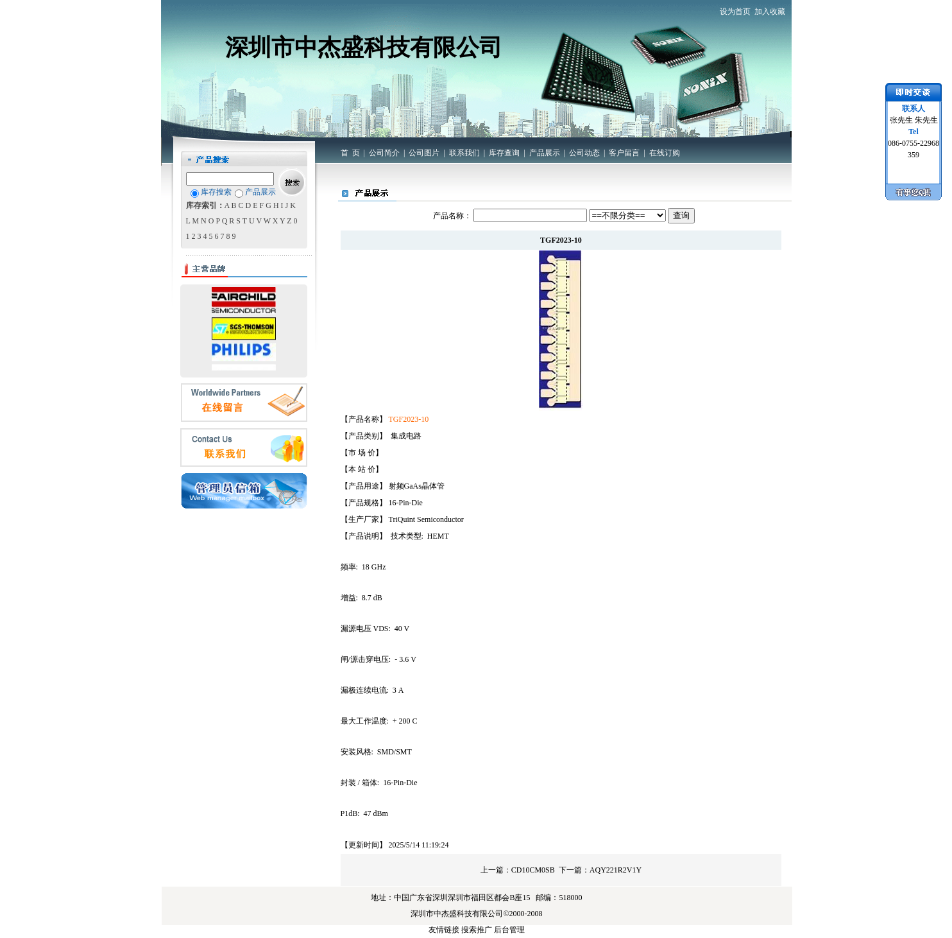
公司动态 (584, 152)
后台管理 (509, 929)
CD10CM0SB (533, 869)
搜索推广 (476, 929)
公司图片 (424, 152)
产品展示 (544, 152)
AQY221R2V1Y (616, 869)
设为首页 (735, 11)
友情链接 (444, 929)
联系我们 (464, 152)
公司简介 (384, 152)
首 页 (350, 152)
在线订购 (664, 152)
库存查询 (504, 152)
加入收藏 (769, 11)
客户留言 (624, 152)
